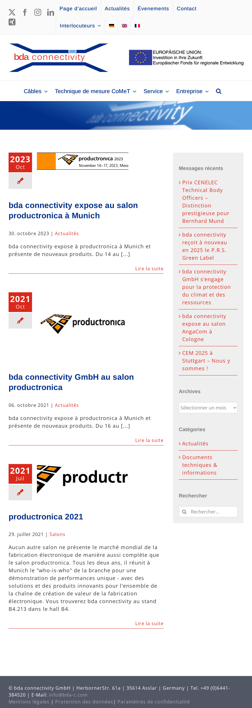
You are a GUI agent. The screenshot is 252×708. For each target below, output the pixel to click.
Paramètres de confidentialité (154, 702)
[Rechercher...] (208, 511)
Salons (57, 534)
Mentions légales (29, 702)
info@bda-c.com (68, 695)
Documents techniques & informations (199, 465)
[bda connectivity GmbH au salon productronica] (82, 326)
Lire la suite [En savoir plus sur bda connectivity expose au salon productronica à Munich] (149, 268)
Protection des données (84, 702)
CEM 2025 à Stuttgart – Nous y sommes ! (206, 360)
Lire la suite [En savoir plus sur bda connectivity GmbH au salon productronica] (149, 440)
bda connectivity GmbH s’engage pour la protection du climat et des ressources (206, 287)
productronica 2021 (46, 516)
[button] (218, 91)
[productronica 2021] (82, 480)
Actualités (67, 233)
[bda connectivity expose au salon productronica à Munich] (82, 161)
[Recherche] (184, 511)
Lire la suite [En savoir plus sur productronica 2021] (149, 623)
